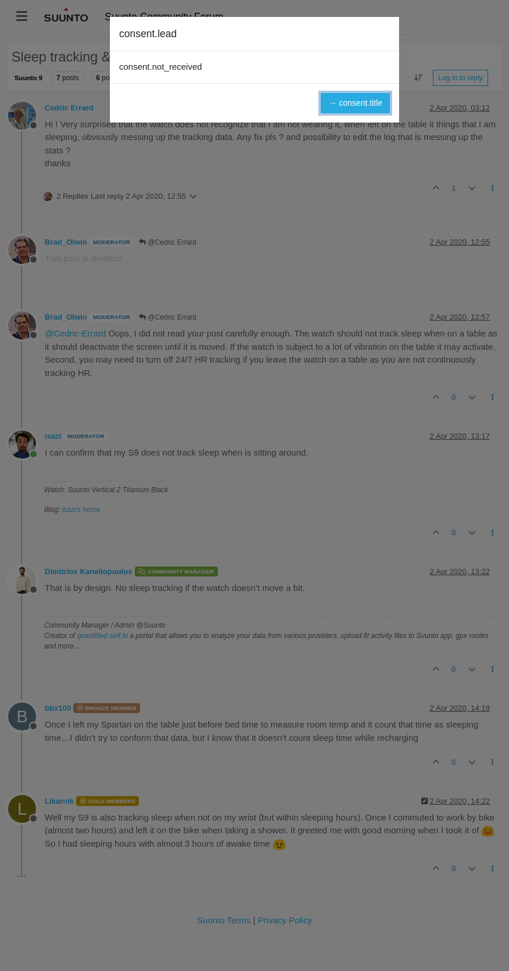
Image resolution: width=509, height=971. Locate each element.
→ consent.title (355, 103)
